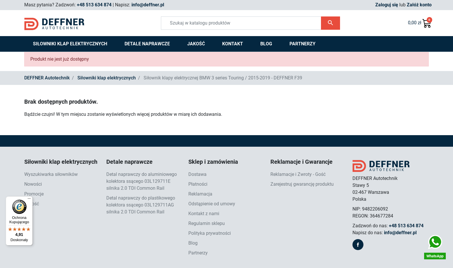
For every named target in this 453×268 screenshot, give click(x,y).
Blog (193, 243)
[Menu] (29, 199)
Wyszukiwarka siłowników (51, 174)
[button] (420, 23)
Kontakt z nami (203, 213)
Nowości (33, 184)
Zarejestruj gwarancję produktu (302, 184)
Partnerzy (198, 253)
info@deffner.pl (147, 5)
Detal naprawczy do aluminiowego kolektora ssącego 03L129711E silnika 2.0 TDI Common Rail (141, 181)
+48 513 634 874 (94, 5)
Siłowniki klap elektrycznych (106, 78)
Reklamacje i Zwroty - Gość (298, 174)
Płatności (197, 184)
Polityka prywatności (209, 233)
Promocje (34, 194)
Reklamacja (200, 194)
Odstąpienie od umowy (211, 203)
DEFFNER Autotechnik (47, 78)
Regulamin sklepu (206, 223)
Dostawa (197, 174)
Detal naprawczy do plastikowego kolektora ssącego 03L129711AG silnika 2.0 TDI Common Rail (140, 205)
